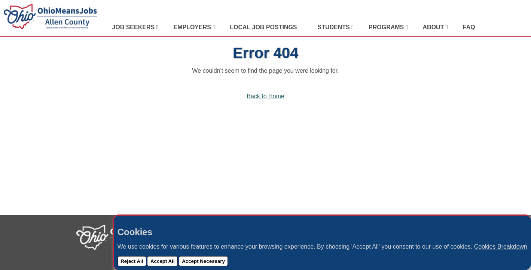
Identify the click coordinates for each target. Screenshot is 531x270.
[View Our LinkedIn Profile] (493, 27)
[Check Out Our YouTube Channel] (521, 27)
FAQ (469, 27)
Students (335, 27)
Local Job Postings (263, 27)
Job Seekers (134, 27)
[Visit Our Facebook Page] (503, 27)
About (434, 27)
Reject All (131, 261)
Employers (193, 27)
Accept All (162, 261)
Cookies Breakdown (500, 246)
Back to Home (265, 96)
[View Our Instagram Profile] (512, 27)
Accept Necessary (203, 261)
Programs (387, 27)
